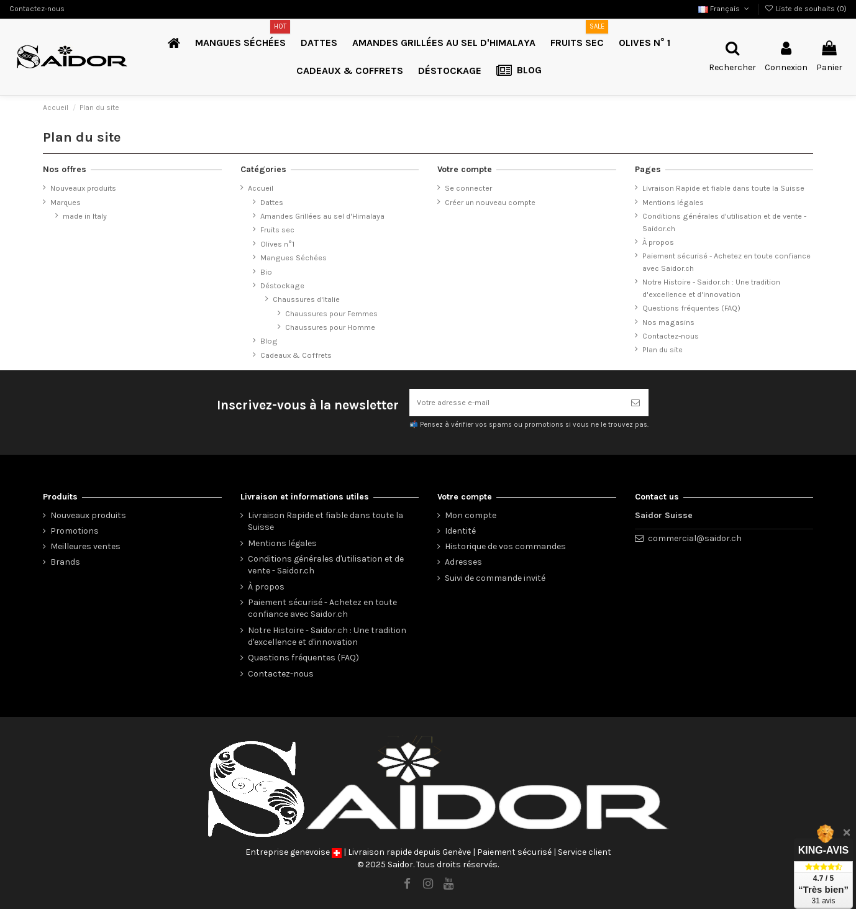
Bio (266, 271)
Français (724, 8)
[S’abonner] (635, 404)
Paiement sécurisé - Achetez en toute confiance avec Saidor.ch (726, 262)
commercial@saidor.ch (695, 541)
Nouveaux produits (83, 188)
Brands (65, 565)
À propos (658, 242)
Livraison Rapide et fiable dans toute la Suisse (723, 188)
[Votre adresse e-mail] (515, 404)
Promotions (74, 534)
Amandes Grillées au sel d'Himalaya (322, 216)
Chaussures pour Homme (330, 327)
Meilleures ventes (85, 549)
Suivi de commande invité (495, 581)
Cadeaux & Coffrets (296, 355)
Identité (460, 534)
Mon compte (470, 518)
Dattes (271, 202)
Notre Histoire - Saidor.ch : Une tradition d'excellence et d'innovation (711, 288)
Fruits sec (277, 229)
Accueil (260, 188)
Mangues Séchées (293, 257)
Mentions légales (673, 202)
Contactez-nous (37, 8)
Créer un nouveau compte (490, 202)
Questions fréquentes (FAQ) (691, 307)
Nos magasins (668, 322)
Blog (269, 340)
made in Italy (85, 216)
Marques (65, 202)
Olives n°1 (277, 244)
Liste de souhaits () (806, 8)
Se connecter (468, 188)
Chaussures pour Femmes (331, 313)
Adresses (463, 565)
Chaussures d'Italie (306, 299)
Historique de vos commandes (505, 549)
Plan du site (662, 349)
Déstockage (282, 285)
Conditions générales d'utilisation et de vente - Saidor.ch (724, 222)
